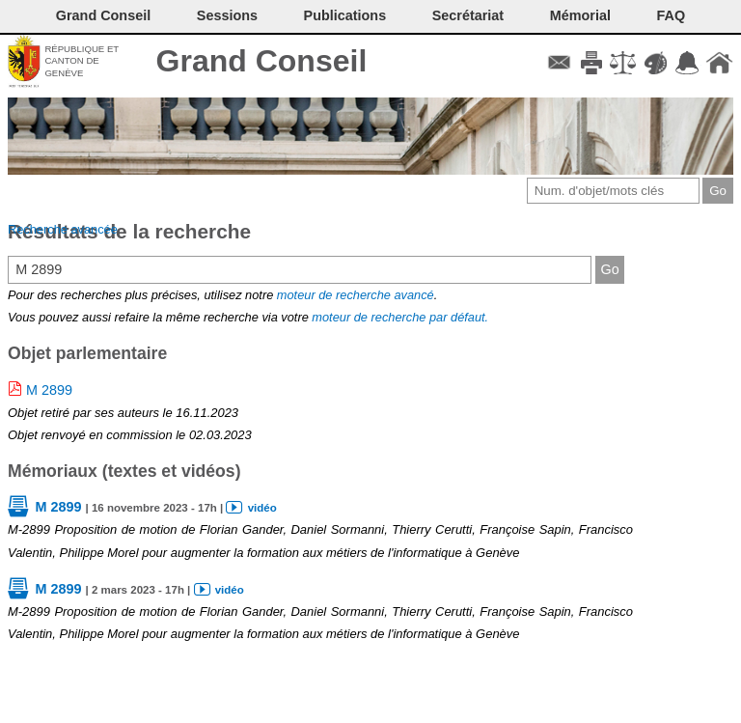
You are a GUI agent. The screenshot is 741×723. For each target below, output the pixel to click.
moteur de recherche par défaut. (400, 317)
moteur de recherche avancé (355, 295)
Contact (559, 62)
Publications (345, 15)
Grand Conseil (262, 60)
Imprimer (591, 62)
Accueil (719, 62)
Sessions (227, 15)
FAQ (671, 15)
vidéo (262, 508)
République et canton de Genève (81, 60)
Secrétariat (468, 15)
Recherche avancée (63, 229)
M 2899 (49, 390)
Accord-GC (687, 62)
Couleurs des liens (656, 62)
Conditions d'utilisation (623, 62)
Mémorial (580, 15)
